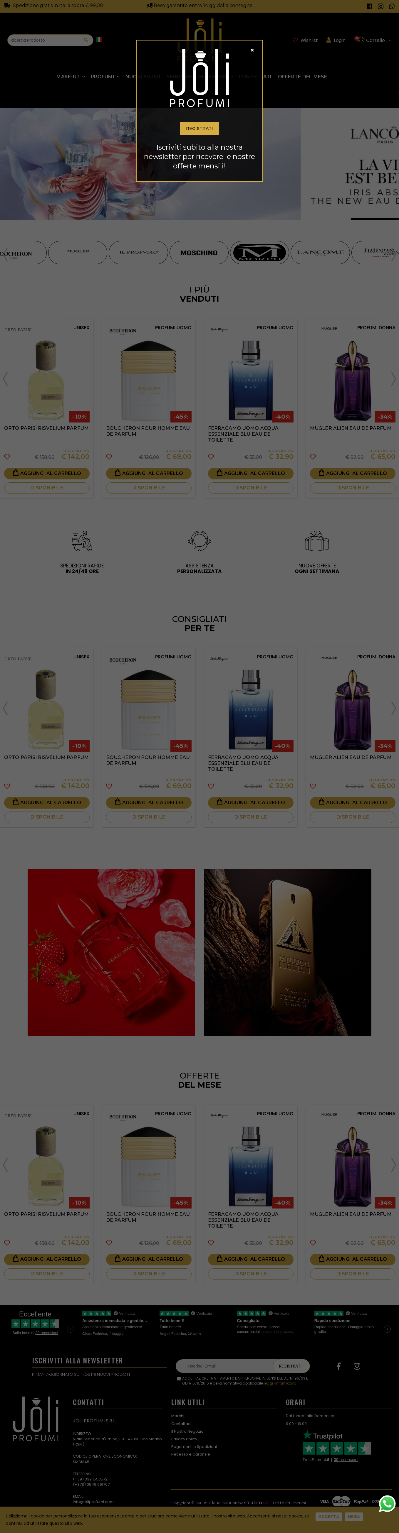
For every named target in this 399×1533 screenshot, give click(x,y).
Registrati (199, 128)
